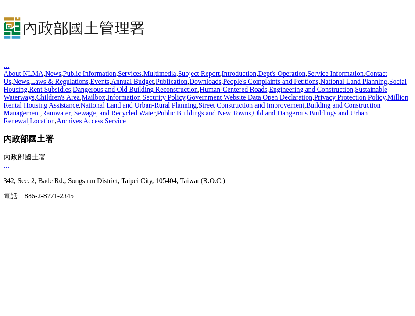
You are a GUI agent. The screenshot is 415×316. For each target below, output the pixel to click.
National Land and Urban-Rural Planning (139, 105)
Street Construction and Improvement (251, 105)
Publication (172, 81)
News (53, 73)
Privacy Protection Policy (350, 97)
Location (42, 121)
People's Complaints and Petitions (270, 81)
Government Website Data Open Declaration (249, 97)
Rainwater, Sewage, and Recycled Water (98, 113)
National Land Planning (353, 81)
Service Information (336, 73)
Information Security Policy (146, 97)
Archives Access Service (91, 121)
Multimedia (159, 73)
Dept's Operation (281, 73)
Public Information (89, 73)
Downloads (206, 81)
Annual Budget (132, 81)
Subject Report (199, 73)
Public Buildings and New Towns (204, 113)
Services (130, 73)
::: (6, 65)
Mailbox (93, 97)
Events (100, 81)
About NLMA (23, 73)
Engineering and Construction (311, 89)
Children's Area (58, 97)
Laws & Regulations (60, 81)
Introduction (239, 73)
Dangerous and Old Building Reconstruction (135, 89)
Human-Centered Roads (233, 89)
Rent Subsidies (50, 89)
